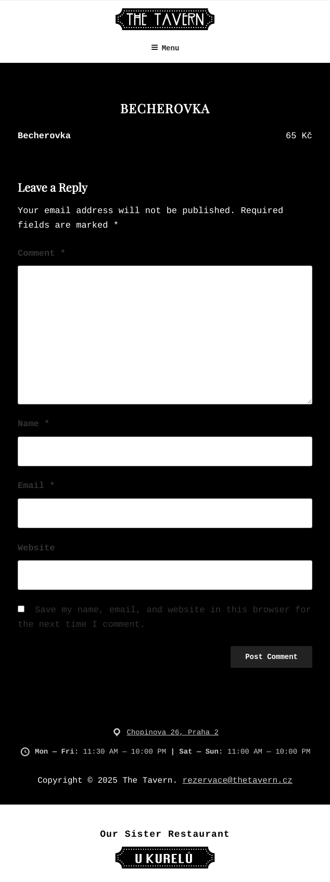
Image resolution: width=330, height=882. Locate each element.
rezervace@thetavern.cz (238, 780)
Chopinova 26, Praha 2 (172, 733)
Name (33, 424)
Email (36, 486)
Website (36, 549)
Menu (165, 48)
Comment (42, 254)
